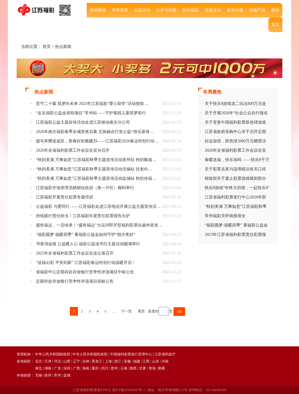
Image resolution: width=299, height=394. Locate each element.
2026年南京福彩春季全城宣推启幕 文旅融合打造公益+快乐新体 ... (95, 131)
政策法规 (235, 10)
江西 (146, 361)
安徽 (127, 361)
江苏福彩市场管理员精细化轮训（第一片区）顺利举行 (85, 188)
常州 (57, 375)
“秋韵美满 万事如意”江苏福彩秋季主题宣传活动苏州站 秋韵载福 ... (96, 160)
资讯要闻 (98, 10)
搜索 (275, 10)
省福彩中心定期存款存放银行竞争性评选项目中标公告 (85, 272)
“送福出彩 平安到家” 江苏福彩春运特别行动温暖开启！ (85, 262)
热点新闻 (63, 46)
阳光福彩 (190, 10)
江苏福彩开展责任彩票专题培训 (64, 197)
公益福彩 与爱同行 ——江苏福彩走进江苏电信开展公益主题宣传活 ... (98, 206)
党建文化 (213, 10)
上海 (108, 361)
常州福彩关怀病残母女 (225, 216)
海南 (85, 368)
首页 (275, 25)
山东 (155, 361)
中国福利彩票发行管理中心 (131, 354)
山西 (66, 361)
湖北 (38, 368)
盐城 (66, 375)
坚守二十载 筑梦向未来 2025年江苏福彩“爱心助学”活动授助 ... (92, 103)
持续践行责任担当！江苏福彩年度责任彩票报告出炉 (83, 216)
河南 (164, 361)
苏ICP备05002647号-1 (128, 390)
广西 (76, 368)
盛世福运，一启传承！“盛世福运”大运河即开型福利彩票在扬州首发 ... (99, 225)
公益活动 (142, 10)
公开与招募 (166, 10)
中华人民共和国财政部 (52, 354)
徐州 (47, 375)
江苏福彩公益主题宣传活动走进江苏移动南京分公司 (83, 122)
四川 (104, 368)
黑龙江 (97, 361)
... (113, 311)
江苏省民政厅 (164, 354)
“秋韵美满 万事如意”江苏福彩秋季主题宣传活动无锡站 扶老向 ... (94, 169)
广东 (57, 368)
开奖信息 (120, 10)
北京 (38, 361)
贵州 (114, 368)
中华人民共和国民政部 (89, 354)
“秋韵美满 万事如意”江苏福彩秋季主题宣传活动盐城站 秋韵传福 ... (96, 178)
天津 (47, 361)
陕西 (133, 368)
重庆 (95, 368)
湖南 (47, 368)
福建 (136, 361)
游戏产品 (257, 10)
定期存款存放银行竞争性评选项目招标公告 (75, 281)
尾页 (141, 311)
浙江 (117, 361)
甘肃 (142, 368)
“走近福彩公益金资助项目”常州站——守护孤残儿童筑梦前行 (91, 113)
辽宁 (76, 361)
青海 (152, 368)
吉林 (85, 361)
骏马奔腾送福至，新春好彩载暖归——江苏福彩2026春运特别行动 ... (97, 141)
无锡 (38, 375)
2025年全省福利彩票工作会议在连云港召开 (75, 253)
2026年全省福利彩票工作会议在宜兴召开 (72, 150)
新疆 (161, 368)
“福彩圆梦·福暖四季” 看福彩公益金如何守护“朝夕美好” (85, 234)
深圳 (66, 368)
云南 (123, 368)
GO (179, 312)
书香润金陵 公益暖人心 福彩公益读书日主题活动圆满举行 (88, 244)
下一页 (126, 311)
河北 (57, 361)
